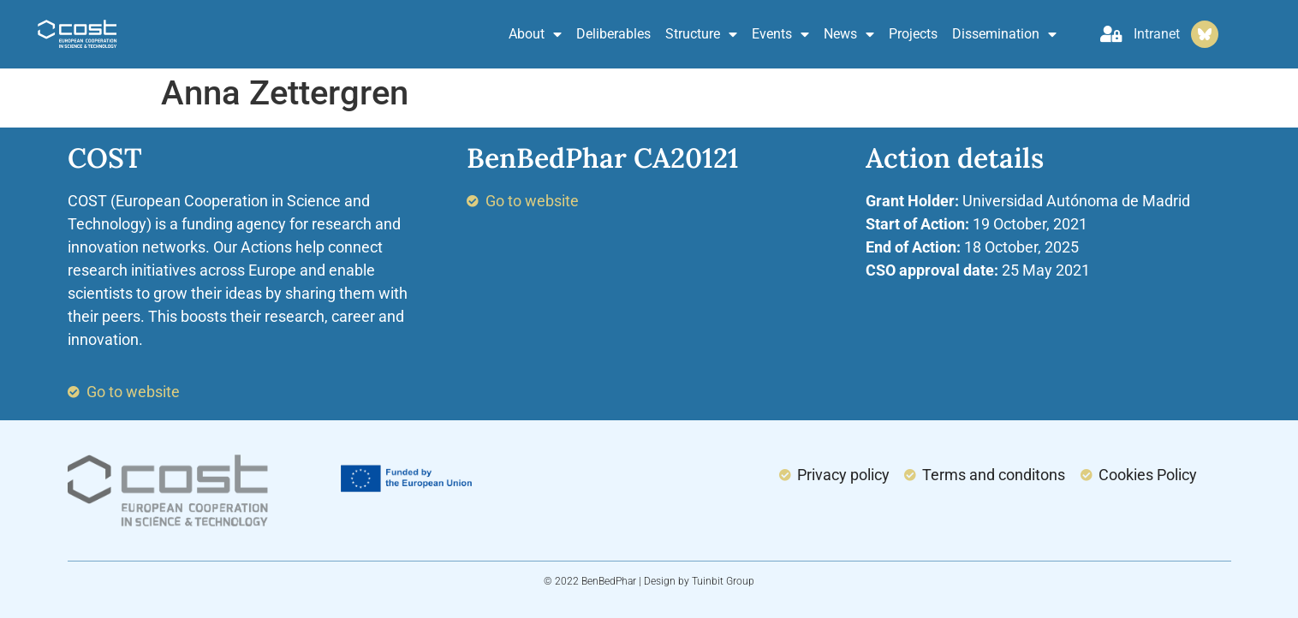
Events (780, 34)
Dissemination (1004, 34)
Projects (913, 34)
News (849, 34)
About (535, 34)
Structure (701, 34)
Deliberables (613, 34)
